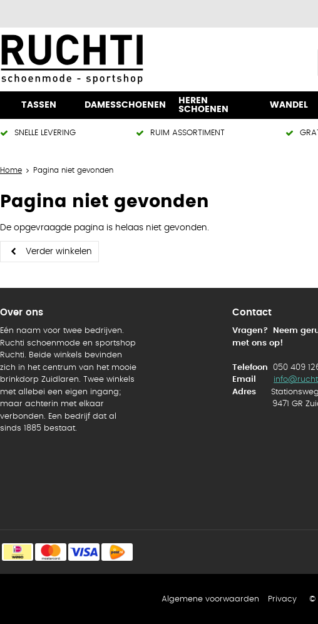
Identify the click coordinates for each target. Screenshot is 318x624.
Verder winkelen (59, 251)
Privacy (282, 599)
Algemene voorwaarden (210, 599)
